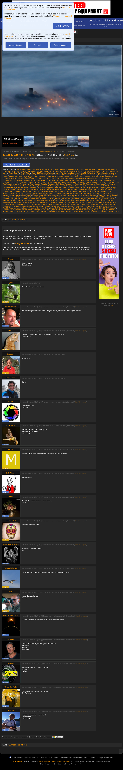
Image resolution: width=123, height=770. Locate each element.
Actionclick (43, 169)
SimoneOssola (27, 210)
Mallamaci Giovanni (59, 195)
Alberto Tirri (69, 169)
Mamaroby (70, 195)
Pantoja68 (14, 202)
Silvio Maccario (111, 208)
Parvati (42, 202)
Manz (77, 195)
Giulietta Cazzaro (63, 189)
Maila (49, 195)
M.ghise (35, 195)
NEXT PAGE (23, 220)
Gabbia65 (52, 186)
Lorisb (99, 193)
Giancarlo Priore (22, 188)
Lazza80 (42, 193)
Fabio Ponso (102, 182)
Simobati (17, 210)
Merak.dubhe (92, 199)
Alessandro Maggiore (102, 171)
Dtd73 (83, 180)
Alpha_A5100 (36, 173)
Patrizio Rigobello (51, 202)
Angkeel (100, 173)
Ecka (100, 180)
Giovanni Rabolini (36, 189)
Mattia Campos (110, 197)
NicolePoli (40, 201)
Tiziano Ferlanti (8, 212)
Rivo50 (112, 204)
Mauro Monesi (36, 199)
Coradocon (18, 180)
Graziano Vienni (8, 191)
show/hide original (80, 259)
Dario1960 (36, 180)
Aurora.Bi (91, 175)
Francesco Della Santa (56, 184)
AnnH (106, 173)
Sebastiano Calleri (65, 208)
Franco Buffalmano (21, 186)
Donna (78, 180)
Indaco (62, 191)
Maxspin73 (83, 199)
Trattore (31, 212)
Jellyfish (86, 191)
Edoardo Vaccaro (109, 180)
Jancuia (68, 191)
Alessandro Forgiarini (43, 171)
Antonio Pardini (34, 175)
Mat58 (96, 197)
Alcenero (88, 169)
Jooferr (103, 191)
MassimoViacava (87, 197)
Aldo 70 (94, 169)
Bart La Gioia (12, 177)
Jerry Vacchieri (94, 191)
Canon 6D (6, 155)
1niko (29, 169)
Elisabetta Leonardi (19, 182)
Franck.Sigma (110, 184)
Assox (72, 175)
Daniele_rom (27, 180)
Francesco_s (90, 184)
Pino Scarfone (104, 202)
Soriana (48, 210)
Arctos (42, 175)
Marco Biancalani (91, 195)
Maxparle (75, 199)
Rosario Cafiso (109, 206)
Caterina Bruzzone (23, 178)
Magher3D (42, 195)
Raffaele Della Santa (47, 151)
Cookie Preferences (63, 761)
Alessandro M (89, 171)
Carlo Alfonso (64, 177)
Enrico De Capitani (46, 182)
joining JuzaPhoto (22, 244)
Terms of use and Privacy (47, 761)
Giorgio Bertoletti (92, 188)
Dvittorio (89, 180)
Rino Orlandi (104, 204)
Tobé (16, 212)
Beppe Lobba (32, 177)
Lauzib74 (35, 193)
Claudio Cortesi (68, 178)
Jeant (80, 191)
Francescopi (100, 184)
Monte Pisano (69, 155)
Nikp (52, 201)
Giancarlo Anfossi (9, 188)
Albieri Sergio (79, 169)
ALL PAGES (12, 220)
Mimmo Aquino (109, 199)
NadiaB (24, 201)
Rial (32, 204)
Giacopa (97, 186)
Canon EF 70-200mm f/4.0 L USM (23, 155)
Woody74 (93, 212)
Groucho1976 (34, 191)
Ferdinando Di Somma (11, 184)
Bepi (25, 177)
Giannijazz (57, 188)
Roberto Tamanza (60, 206)
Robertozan (80, 206)
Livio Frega (76, 193)
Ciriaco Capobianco (55, 178)
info (112, 305)
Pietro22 (91, 202)
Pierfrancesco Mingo (79, 202)
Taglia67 (104, 210)
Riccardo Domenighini (72, 204)
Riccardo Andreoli (41, 204)
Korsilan (11, 193)
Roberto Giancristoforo (24, 206)
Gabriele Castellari (77, 186)
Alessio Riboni (25, 173)
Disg (73, 180)
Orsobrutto (98, 201)
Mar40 (82, 195)
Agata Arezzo (60, 169)
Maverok (58, 199)
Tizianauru (111, 210)
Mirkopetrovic (7, 201)
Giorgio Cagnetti (104, 188)
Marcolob (21, 197)
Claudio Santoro (91, 178)
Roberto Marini (38, 206)
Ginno (64, 188)
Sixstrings (36, 210)
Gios (27, 189)
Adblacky (51, 169)
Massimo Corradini (54, 197)
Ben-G (20, 177)
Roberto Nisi (48, 206)
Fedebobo (111, 182)
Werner (86, 212)
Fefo (117, 182)
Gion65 (82, 188)
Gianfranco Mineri (35, 188)
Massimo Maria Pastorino (71, 197)
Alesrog (18, 171)
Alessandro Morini (10, 687)
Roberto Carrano (9, 206)
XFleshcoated (102, 212)
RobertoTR (71, 206)
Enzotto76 (58, 182)
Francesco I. (69, 184)
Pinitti (96, 202)
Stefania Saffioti (69, 210)
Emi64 (29, 182)
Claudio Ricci (79, 178)
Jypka (5, 193)
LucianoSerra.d (8, 195)
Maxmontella (66, 199)
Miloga (100, 199)
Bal (96, 175)
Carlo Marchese (105, 177)
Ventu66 (61, 212)
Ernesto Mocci (67, 182)
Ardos (54, 175)
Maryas (44, 197)
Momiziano (17, 201)
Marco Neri (102, 195)
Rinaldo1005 (94, 204)
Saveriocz (40, 208)
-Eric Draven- (21, 169)
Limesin (69, 193)
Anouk (11, 175)
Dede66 (44, 180)
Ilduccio (56, 191)
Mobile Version (18, 761)
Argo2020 (60, 175)
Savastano (32, 208)
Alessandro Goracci (59, 171)
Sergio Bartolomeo (79, 208)
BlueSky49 (50, 177)
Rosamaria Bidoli (97, 206)
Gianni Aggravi (47, 188)
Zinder (110, 212)
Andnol (51, 173)
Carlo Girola (95, 177)
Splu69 (54, 210)
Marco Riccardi (112, 195)
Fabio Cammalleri (91, 182)
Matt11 (101, 197)
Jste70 (109, 191)
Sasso (25, 208)
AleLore (101, 169)
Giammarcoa (112, 186)
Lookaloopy (85, 193)
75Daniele (35, 169)
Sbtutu (47, 208)
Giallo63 (104, 186)
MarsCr (38, 197)
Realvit (12, 204)
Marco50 (14, 197)
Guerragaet (44, 191)
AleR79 (107, 169)
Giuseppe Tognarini (92, 189)
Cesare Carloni (36, 178)
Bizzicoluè (41, 177)
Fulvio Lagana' (43, 186)
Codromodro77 (8, 180)
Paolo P (28, 202)
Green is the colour (22, 191)
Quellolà (6, 204)
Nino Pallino (59, 201)
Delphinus (51, 180)
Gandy (10, 259)
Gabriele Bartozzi (63, 186)
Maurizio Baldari (8, 199)
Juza (113, 191)
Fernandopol (24, 184)
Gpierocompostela (106, 189)
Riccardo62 (85, 204)
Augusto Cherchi (81, 175)
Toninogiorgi (23, 212)
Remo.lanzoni (20, 204)
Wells (81, 212)
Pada (105, 201)
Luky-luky (18, 195)
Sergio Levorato (92, 208)
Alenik (13, 171)
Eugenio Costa (78, 182)
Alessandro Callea (28, 171)
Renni (28, 204)
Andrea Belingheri (71, 173)
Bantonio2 (101, 175)
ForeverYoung (35, 184)
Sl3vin (43, 210)
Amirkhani (45, 173)
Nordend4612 (80, 201)
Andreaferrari (91, 173)
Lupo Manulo (26, 195)
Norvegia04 (90, 201)
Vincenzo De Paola (71, 212)
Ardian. (48, 175)
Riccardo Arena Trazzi (56, 204)
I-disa (51, 191)
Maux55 (51, 199)
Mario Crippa (30, 197)
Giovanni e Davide (50, 189)
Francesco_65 (80, 184)
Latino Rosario (20, 193)
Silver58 (102, 208)
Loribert (93, 193)
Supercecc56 (95, 210)
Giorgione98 (15, 189)
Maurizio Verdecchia (22, 199)
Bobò (56, 177)
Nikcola (47, 201)
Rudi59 (5, 208)
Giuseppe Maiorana (77, 189)
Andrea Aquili (60, 173)
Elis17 (9, 182)
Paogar (21, 202)
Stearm (60, 210)
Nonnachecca (69, 201)
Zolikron (116, 212)
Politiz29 (113, 202)
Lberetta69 (50, 193)
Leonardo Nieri (60, 193)
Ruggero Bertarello (15, 208)
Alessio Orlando (13, 173)
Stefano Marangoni (83, 210)
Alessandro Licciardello (75, 171)
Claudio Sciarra (103, 178)
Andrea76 (82, 173)
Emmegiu (35, 182)
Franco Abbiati (8, 186)
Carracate (12, 178)
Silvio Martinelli (8, 210)
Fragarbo (43, 184)
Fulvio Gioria (32, 186)
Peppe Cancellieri (65, 202)
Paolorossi (35, 202)
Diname (68, 180)
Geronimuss (88, 186)
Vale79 (37, 212)
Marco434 (6, 197)
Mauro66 (45, 199)
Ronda (87, 206)
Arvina (66, 175)
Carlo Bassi (74, 177)
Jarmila (74, 191)
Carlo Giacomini (84, 177)
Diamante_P (60, 180)
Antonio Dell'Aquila (21, 175)
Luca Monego (106, 193)
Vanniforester (52, 212)
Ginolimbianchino (73, 188)
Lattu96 (28, 193)
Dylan (95, 180)
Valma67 (44, 212)
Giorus (22, 189)
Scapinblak (54, 208)
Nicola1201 (32, 201)
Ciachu (45, 178)
